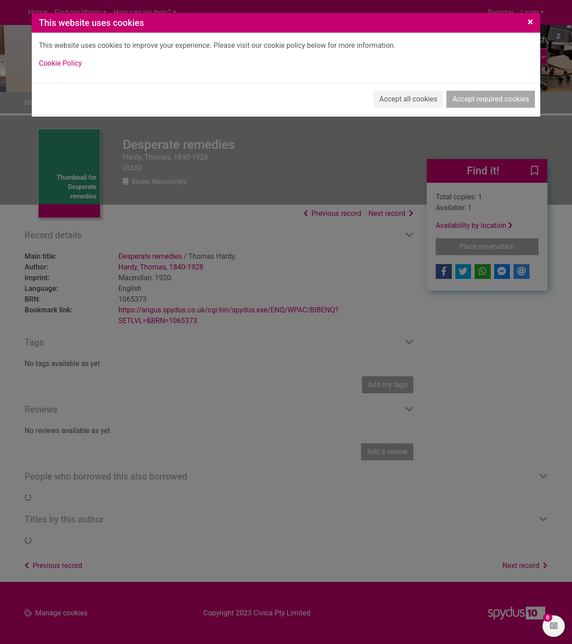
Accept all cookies (408, 99)
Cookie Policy (60, 63)
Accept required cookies (490, 99)
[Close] (530, 21)
